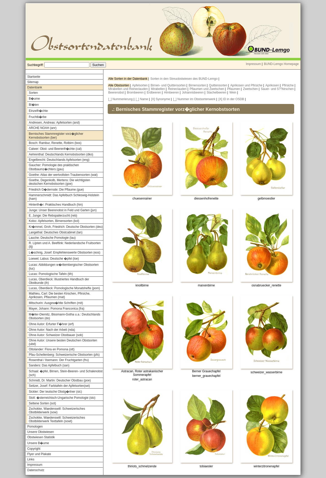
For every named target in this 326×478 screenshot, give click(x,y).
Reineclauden (177, 89)
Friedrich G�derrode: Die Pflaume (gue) (56, 189)
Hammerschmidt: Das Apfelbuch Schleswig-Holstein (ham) (64, 197)
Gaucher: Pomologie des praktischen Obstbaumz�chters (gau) (54, 167)
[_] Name (142, 99)
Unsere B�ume (38, 443)
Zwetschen (251, 89)
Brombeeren (135, 92)
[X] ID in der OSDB (231, 99)
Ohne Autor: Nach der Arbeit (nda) (52, 329)
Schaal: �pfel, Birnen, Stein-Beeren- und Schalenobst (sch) (66, 373)
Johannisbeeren (193, 92)
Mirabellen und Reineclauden (128, 89)
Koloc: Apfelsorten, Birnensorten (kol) (54, 221)
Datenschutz (35, 470)
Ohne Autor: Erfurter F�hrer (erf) (51, 324)
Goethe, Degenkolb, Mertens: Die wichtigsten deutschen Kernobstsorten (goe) (59, 181)
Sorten (33, 93)
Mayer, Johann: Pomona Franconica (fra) (56, 308)
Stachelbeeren (217, 92)
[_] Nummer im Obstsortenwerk (194, 99)
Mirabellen (158, 89)
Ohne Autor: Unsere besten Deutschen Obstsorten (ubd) (63, 342)
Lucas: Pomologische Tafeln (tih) (51, 274)
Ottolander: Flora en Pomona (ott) (51, 349)
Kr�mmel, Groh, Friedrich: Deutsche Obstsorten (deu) (66, 227)
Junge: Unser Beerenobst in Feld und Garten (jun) (63, 210)
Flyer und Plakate (39, 454)
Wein (233, 92)
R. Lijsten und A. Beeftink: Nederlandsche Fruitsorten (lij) (65, 244)
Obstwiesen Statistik (41, 437)
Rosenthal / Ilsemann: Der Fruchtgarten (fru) (59, 360)
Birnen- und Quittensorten (168, 85)
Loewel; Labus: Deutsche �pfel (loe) (54, 258)
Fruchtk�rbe (37, 117)
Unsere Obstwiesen (40, 432)
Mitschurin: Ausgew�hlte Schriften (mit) (56, 303)
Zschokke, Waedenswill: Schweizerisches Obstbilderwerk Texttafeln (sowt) (57, 419)
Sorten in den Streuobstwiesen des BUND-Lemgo (184, 79)
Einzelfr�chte (38, 111)
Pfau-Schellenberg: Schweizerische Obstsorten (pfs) (64, 354)
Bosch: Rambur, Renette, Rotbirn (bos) (55, 143)
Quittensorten (218, 85)
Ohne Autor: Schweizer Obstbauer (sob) (56, 335)
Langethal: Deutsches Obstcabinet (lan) (56, 232)
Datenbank (34, 87)
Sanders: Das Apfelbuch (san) (49, 365)
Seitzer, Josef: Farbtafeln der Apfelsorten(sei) (59, 386)
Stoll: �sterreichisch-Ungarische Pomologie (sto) (62, 398)
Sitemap (32, 82)
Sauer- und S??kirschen (277, 89)
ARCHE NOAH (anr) (43, 128)
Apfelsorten (140, 85)
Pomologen (35, 426)
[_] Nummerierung (120, 99)
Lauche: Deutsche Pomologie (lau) (52, 238)
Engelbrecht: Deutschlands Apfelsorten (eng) (59, 160)
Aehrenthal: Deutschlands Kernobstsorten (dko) (61, 154)
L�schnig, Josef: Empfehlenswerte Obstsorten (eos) (64, 252)
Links (30, 459)
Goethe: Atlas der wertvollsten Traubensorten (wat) (63, 175)
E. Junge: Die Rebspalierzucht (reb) (53, 215)
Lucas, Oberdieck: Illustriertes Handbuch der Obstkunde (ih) (59, 281)
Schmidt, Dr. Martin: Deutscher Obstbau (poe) (60, 380)
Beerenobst (116, 92)
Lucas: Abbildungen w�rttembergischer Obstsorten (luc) (64, 266)
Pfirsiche (288, 85)
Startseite (33, 76)
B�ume (34, 98)
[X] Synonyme (160, 99)
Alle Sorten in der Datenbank (128, 79)
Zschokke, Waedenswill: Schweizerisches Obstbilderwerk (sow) (57, 410)
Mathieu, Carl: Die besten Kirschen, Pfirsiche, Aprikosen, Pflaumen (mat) (59, 295)
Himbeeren (172, 92)
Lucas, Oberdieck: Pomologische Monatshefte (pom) (64, 288)
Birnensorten (198, 85)
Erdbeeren (154, 92)
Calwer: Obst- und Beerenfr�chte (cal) (55, 149)
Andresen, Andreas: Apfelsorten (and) (54, 122)
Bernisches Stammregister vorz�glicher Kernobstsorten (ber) (56, 135)
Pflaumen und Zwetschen (207, 89)
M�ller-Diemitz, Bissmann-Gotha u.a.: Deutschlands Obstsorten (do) (64, 316)
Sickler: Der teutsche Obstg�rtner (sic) (55, 391)
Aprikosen (272, 85)
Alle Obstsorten (119, 85)
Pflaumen (234, 89)
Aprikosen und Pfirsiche (246, 85)
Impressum (253, 64)
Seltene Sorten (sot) (42, 403)
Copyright (33, 448)
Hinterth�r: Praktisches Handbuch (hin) (56, 204)
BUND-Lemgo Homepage (281, 64)
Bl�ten (34, 105)
